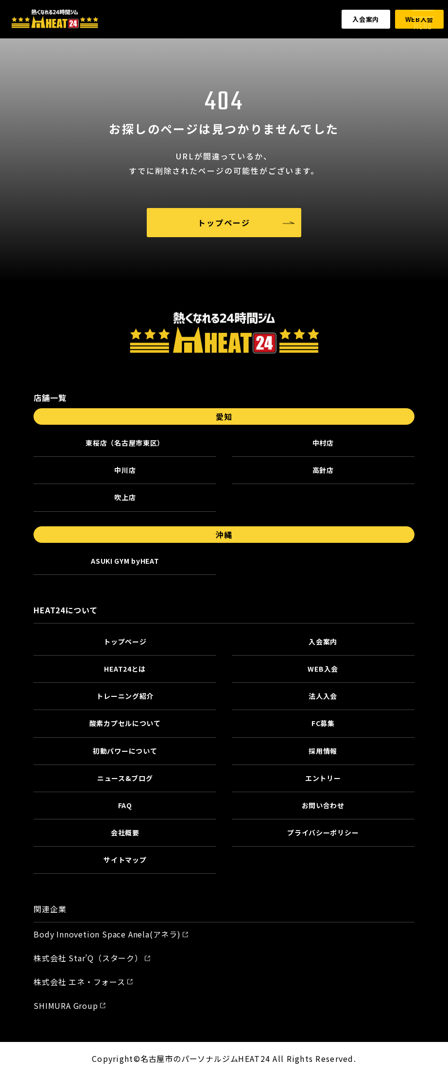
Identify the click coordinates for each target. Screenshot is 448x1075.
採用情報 (323, 751)
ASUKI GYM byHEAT (125, 561)
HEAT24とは (125, 669)
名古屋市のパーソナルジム (189, 1058)
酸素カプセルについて (125, 723)
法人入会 (323, 696)
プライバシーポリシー (323, 832)
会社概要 (125, 832)
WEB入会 (323, 669)
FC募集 (323, 723)
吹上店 (125, 497)
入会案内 (365, 19)
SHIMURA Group (66, 1005)
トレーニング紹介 (125, 696)
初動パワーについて (125, 751)
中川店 (125, 470)
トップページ (224, 222)
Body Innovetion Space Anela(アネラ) (107, 934)
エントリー (323, 778)
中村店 (323, 443)
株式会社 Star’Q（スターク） (88, 958)
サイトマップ (124, 860)
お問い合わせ (323, 805)
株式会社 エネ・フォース (79, 982)
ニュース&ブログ (125, 778)
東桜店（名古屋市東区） (125, 443)
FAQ (125, 805)
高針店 (323, 470)
